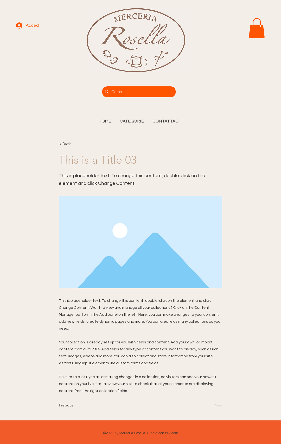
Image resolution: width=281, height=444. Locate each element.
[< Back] (75, 144)
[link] (256, 28)
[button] (131, 119)
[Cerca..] (138, 91)
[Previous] (75, 405)
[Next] (210, 405)
